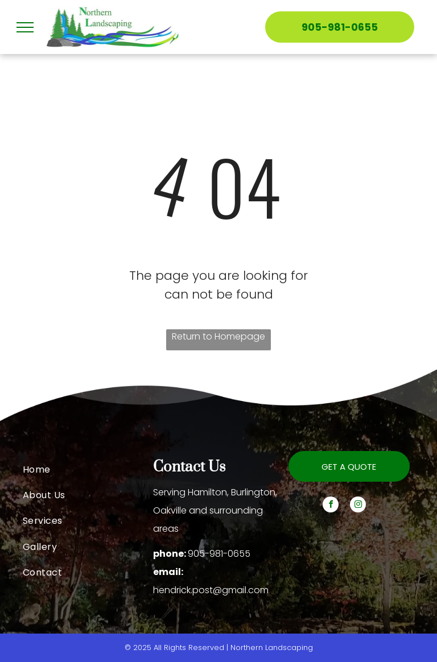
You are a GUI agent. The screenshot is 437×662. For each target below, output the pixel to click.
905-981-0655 (219, 553)
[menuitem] (88, 469)
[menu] (25, 27)
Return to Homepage (218, 336)
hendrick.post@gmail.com (211, 590)
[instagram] (358, 505)
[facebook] (331, 505)
